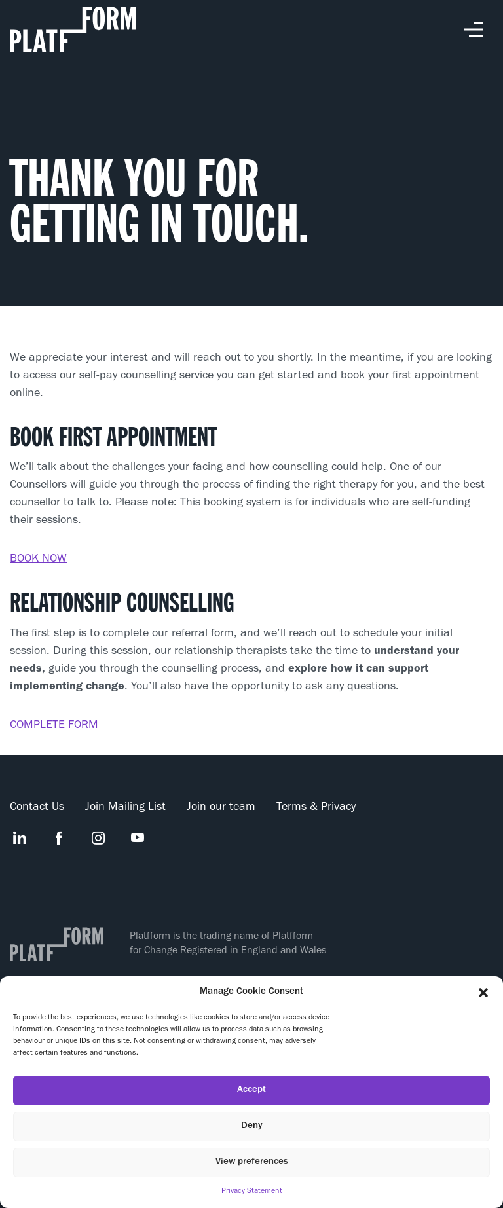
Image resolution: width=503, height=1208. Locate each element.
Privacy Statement (251, 1192)
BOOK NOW (38, 560)
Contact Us (37, 808)
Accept (251, 1090)
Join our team (221, 808)
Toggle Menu (473, 30)
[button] (483, 992)
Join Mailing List (125, 808)
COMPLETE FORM (54, 726)
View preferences (251, 1162)
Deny (252, 1126)
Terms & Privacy (316, 808)
